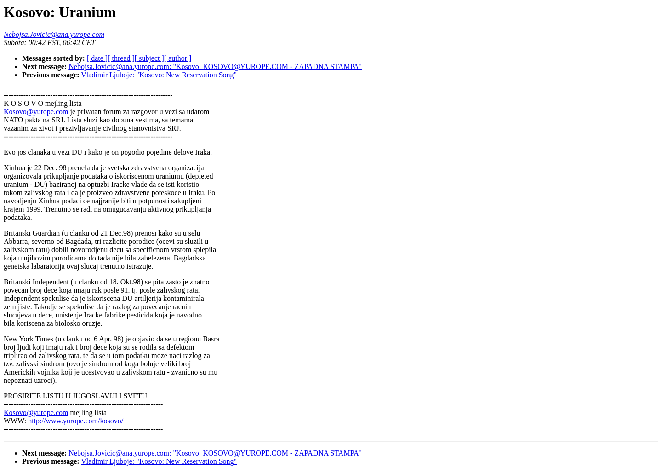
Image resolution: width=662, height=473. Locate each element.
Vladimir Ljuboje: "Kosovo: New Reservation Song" (159, 75)
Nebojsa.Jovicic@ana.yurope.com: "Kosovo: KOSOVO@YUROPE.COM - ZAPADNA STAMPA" (215, 66)
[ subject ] (149, 58)
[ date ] (97, 58)
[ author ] (178, 58)
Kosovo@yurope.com (36, 111)
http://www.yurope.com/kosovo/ (75, 421)
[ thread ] (121, 58)
